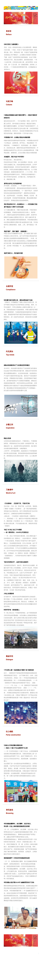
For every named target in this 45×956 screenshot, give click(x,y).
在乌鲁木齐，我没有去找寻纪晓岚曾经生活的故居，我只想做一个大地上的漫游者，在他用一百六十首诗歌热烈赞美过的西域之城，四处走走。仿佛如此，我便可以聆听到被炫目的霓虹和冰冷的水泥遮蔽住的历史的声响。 (20, 601)
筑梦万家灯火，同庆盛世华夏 (13, 253)
